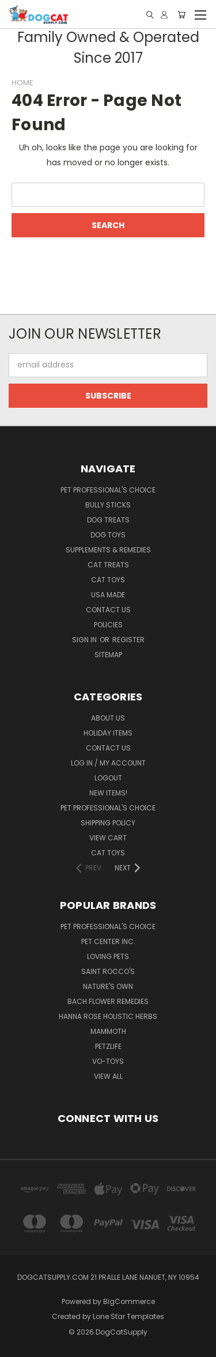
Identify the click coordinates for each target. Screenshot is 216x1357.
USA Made (108, 595)
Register (128, 640)
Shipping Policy (108, 823)
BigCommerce (129, 1301)
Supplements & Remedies (108, 550)
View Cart (108, 838)
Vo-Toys (108, 1061)
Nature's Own (108, 986)
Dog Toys (108, 535)
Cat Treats (108, 565)
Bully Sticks (108, 505)
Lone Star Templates (128, 1316)
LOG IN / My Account (108, 763)
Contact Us (108, 610)
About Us (108, 718)
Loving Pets (108, 956)
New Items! (108, 793)
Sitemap (108, 654)
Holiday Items (108, 733)
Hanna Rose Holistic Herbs (108, 1016)
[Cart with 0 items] (181, 15)
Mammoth (108, 1031)
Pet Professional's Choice (108, 490)
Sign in (85, 640)
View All (108, 1076)
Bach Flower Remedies (108, 1001)
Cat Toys (108, 580)
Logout (108, 778)
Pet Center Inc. (108, 941)
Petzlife (108, 1046)
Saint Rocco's (108, 971)
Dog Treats (108, 520)
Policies (108, 625)
